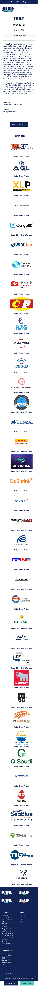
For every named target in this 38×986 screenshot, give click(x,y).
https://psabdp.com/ (19, 93)
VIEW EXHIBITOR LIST (19, 125)
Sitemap (31, 978)
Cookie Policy (24, 978)
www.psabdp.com (9, 112)
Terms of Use (8, 978)
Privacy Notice (16, 978)
